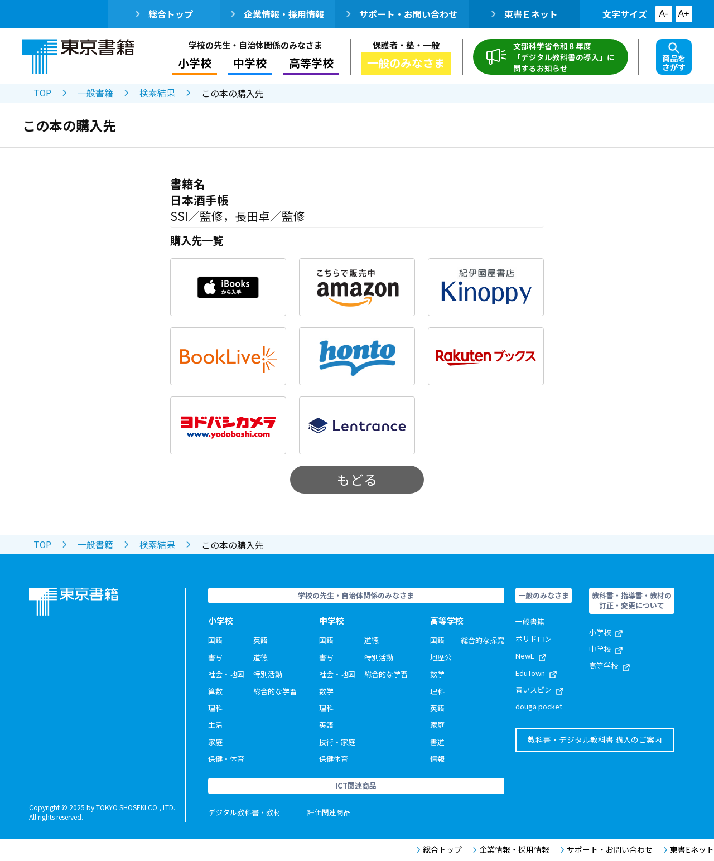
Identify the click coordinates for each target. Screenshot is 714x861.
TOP (42, 93)
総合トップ (164, 14)
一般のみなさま (406, 63)
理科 (215, 708)
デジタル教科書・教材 (244, 812)
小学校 (194, 63)
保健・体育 (226, 758)
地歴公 (441, 657)
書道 (437, 742)
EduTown (536, 672)
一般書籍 (96, 93)
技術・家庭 (337, 742)
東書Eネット (689, 849)
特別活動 (267, 674)
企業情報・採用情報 (277, 14)
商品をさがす (674, 57)
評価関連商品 (329, 812)
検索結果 (158, 93)
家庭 (215, 742)
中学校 (250, 63)
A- (663, 13)
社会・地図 (226, 674)
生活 (215, 724)
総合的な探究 (482, 640)
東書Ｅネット (524, 14)
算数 (215, 691)
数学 (326, 691)
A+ (683, 13)
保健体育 (333, 758)
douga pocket (538, 706)
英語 (260, 640)
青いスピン (539, 689)
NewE (530, 655)
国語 (215, 640)
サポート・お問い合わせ (401, 14)
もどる (357, 479)
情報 (437, 758)
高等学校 (311, 63)
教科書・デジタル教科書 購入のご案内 (595, 739)
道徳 (260, 657)
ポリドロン (533, 638)
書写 (215, 657)
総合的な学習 (275, 691)
